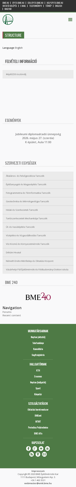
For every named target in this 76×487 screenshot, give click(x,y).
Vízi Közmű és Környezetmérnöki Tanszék (27, 243)
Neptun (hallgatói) (38, 382)
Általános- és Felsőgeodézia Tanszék (25, 175)
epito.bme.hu (18, 3)
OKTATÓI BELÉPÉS (10, 6)
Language (8, 47)
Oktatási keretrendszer (38, 409)
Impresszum (38, 471)
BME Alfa (38, 433)
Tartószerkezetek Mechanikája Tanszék (26, 218)
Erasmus (38, 376)
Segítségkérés (38, 355)
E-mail (23, 6)
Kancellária (38, 349)
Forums (7, 312)
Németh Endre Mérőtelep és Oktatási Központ (29, 260)
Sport (38, 388)
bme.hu (6, 3)
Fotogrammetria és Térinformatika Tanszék (28, 192)
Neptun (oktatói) (38, 337)
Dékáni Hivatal (13, 252)
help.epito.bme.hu (55, 3)
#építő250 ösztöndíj (16, 74)
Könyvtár (38, 394)
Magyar (8, 9)
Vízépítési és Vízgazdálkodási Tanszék (26, 235)
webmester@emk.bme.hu (38, 483)
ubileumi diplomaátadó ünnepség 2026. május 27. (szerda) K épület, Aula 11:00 (38, 138)
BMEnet (38, 415)
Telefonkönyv (35, 6)
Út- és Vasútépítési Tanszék (20, 226)
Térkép (48, 6)
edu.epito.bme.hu (35, 3)
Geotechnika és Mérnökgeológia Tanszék (27, 201)
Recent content (12, 315)
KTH (38, 370)
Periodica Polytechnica (38, 427)
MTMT (38, 421)
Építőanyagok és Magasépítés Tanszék (26, 184)
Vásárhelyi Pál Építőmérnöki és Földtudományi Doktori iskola (37, 269)
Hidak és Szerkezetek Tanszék (22, 209)
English (58, 6)
